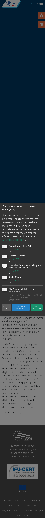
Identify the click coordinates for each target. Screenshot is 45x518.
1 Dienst (14, 249)
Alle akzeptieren (36, 307)
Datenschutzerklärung (13, 239)
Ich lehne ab (6, 307)
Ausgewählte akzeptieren (21, 307)
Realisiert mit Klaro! (37, 313)
